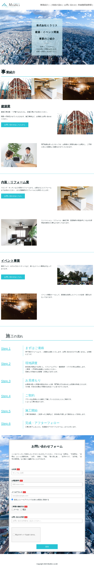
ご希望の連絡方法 (18, 506)
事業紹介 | (44, 5)
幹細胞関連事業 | (85, 5)
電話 (23, 509)
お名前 (14, 469)
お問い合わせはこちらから (14, 125)
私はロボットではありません (24, 535)
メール (15, 509)
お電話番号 (15, 480)
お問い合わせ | (70, 5)
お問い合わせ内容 (18, 517)
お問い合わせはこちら (13, 196)
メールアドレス (17, 492)
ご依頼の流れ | (56, 5)
